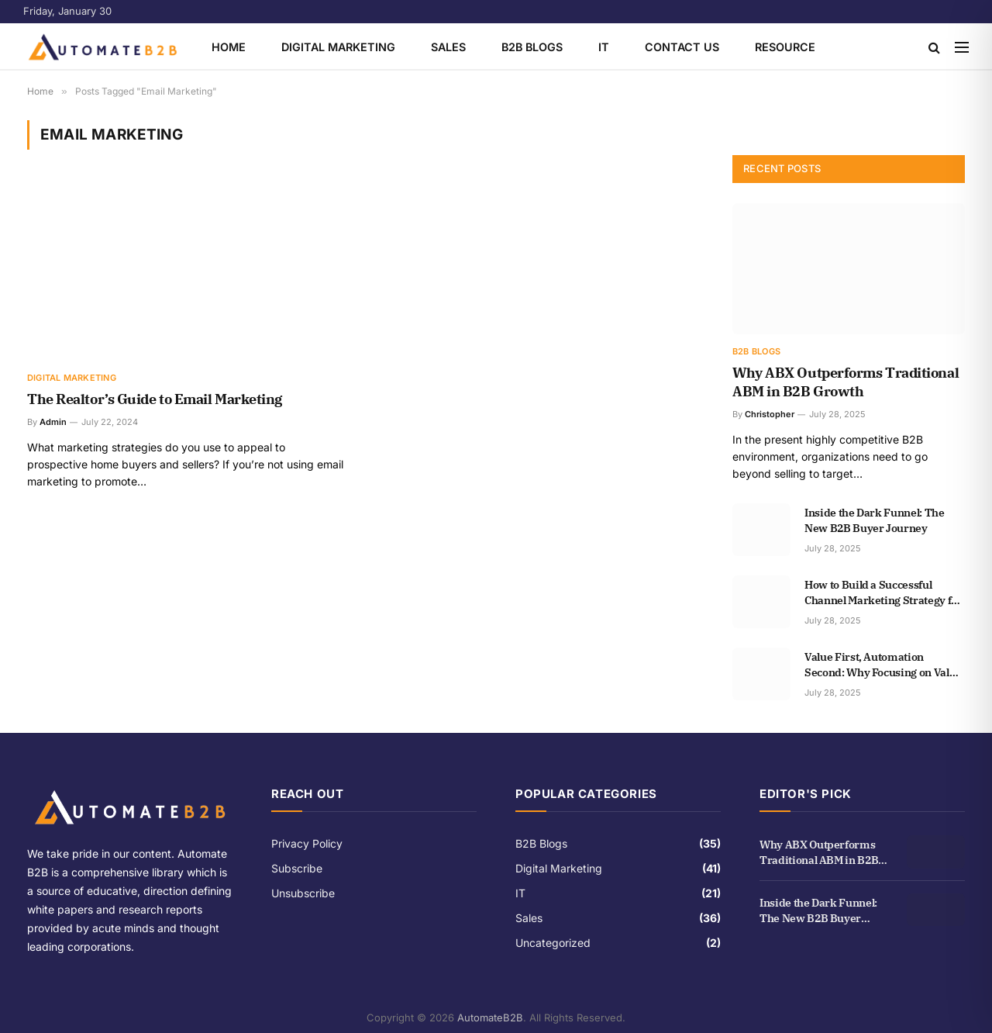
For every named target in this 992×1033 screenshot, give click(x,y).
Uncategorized (553, 942)
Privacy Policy (307, 843)
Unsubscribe (303, 893)
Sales (448, 47)
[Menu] (962, 46)
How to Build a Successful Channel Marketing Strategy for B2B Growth (883, 593)
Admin (53, 421)
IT (603, 47)
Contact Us (682, 47)
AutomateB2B (490, 1017)
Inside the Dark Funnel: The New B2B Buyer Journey (874, 520)
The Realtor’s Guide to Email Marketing (154, 399)
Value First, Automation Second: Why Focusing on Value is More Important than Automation (883, 665)
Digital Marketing (338, 47)
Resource (785, 47)
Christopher (769, 414)
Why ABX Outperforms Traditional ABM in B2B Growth (845, 382)
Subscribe (296, 868)
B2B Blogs (532, 47)
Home (229, 47)
